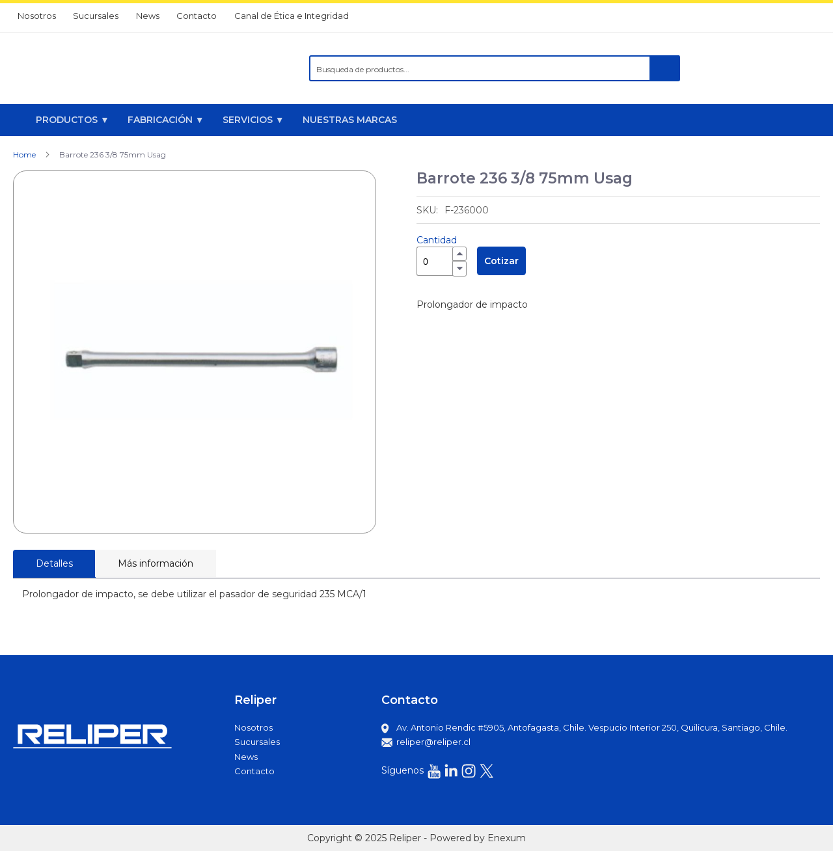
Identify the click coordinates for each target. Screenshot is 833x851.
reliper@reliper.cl (433, 741)
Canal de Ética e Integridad (291, 15)
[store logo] (93, 68)
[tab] (54, 564)
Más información (155, 563)
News (147, 15)
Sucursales (95, 15)
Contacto (196, 15)
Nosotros (37, 15)
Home (24, 154)
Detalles (54, 563)
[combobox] (494, 68)
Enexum (506, 838)
